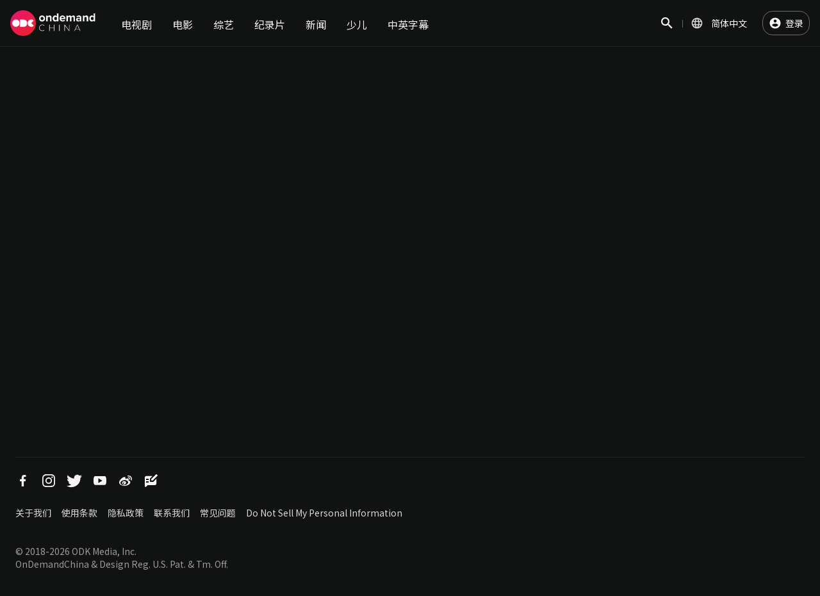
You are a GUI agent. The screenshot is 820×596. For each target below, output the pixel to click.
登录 (794, 23)
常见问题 (218, 512)
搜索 (667, 30)
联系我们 (172, 512)
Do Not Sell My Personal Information (324, 512)
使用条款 (79, 512)
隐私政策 (126, 512)
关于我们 (33, 512)
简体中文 (729, 23)
